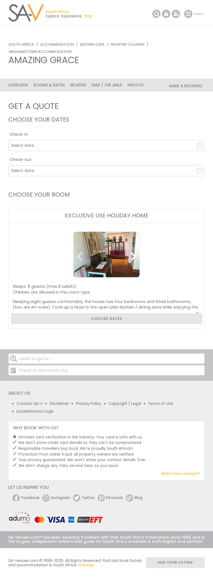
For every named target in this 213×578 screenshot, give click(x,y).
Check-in (19, 134)
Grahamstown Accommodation (40, 51)
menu (189, 14)
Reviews (78, 85)
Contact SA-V (30, 403)
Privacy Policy (89, 403)
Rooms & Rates (49, 85)
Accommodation (57, 44)
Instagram (56, 498)
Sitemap (86, 565)
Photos (136, 85)
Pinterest (110, 498)
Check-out (20, 159)
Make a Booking (185, 86)
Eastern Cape (92, 44)
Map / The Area (107, 85)
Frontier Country (127, 44)
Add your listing (175, 562)
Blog (134, 498)
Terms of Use (160, 403)
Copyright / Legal (124, 403)
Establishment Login (35, 411)
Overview (18, 85)
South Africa (21, 44)
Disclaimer (59, 403)
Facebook (26, 498)
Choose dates (106, 318)
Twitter (84, 498)
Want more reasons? (180, 473)
